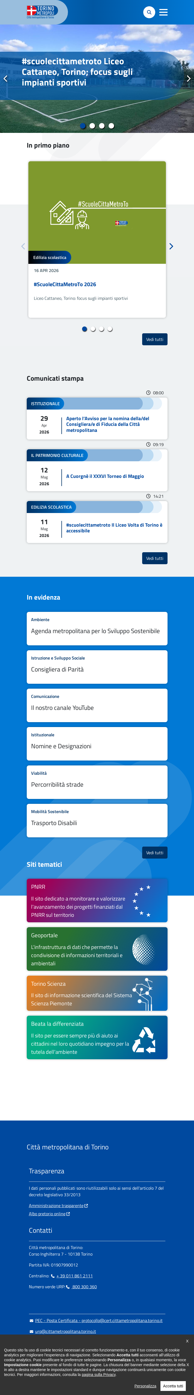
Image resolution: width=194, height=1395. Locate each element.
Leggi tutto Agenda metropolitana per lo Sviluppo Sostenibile (97, 628)
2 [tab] (92, 126)
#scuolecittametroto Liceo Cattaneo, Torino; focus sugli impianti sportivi (77, 71)
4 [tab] (111, 126)
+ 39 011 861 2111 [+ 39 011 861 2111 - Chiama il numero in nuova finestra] (71, 1275)
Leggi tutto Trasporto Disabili (97, 820)
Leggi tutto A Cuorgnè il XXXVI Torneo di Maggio (97, 470)
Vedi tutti (157, 339)
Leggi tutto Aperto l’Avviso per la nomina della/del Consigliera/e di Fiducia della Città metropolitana (97, 419)
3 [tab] (102, 126)
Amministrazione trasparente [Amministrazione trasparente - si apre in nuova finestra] (56, 1205)
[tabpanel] (97, 79)
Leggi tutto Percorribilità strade (97, 782)
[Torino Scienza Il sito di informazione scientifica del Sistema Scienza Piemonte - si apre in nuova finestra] (97, 993)
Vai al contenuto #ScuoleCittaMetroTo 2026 (97, 239)
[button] (163, 12)
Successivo (188, 78)
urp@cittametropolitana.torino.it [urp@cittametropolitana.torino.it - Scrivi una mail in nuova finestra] (62, 1331)
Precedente (5, 78)
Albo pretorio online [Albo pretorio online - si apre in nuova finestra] (47, 1213)
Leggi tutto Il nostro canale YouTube (97, 705)
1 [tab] (83, 126)
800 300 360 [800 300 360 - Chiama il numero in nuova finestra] (81, 1286)
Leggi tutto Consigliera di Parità (97, 667)
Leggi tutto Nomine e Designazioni (97, 744)
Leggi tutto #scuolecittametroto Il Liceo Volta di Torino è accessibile (97, 522)
